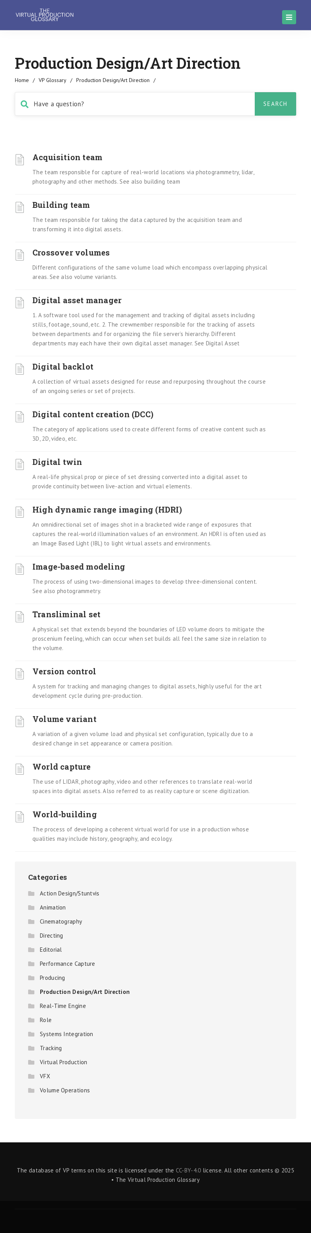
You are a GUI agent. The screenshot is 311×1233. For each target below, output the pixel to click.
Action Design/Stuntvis (70, 893)
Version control (64, 671)
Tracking (51, 1048)
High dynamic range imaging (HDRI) (107, 509)
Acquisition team (67, 157)
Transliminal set (66, 614)
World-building (64, 814)
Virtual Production (63, 1062)
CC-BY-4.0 (188, 1170)
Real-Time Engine (63, 1006)
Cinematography (61, 921)
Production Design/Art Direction (85, 991)
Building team (61, 205)
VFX (45, 1076)
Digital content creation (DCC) (93, 414)
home (22, 80)
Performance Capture (67, 963)
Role (46, 1020)
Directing (51, 935)
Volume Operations (65, 1090)
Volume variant (64, 719)
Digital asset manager (77, 300)
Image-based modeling (78, 566)
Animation (53, 907)
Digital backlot (62, 366)
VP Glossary (52, 80)
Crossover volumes (71, 252)
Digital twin (57, 462)
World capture (61, 766)
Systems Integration (66, 1034)
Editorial (51, 949)
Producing (52, 977)
